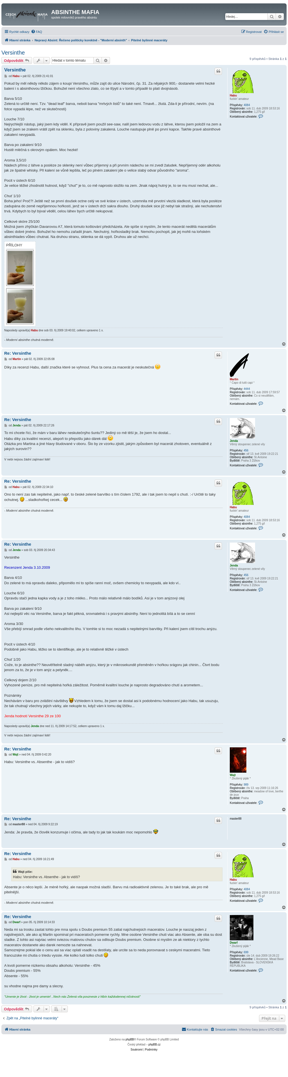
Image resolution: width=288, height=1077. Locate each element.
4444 (247, 388)
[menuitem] (36, 31)
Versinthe (13, 53)
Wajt (233, 775)
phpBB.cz (154, 1044)
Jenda (234, 440)
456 (246, 450)
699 (246, 952)
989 (246, 784)
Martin (234, 379)
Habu (233, 95)
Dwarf (234, 942)
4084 (247, 105)
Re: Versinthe (17, 353)
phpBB (129, 1039)
